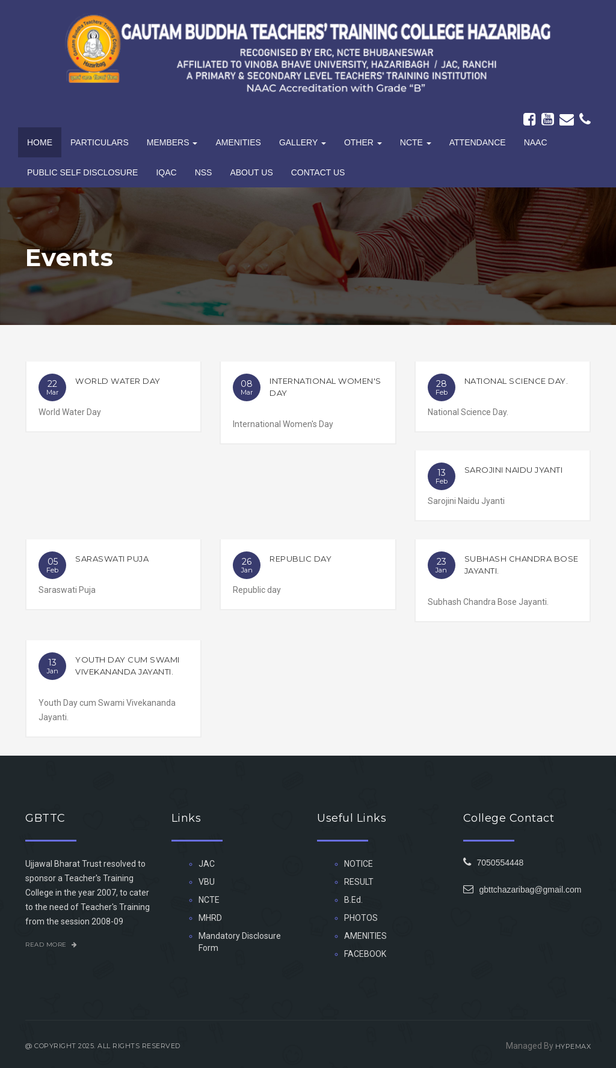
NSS (203, 172)
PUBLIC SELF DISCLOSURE (82, 172)
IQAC (166, 172)
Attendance (477, 142)
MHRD (210, 918)
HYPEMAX (573, 1046)
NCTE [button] (415, 142)
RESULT (359, 882)
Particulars (99, 142)
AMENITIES (365, 936)
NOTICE (358, 864)
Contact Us (318, 172)
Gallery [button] (302, 142)
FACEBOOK (365, 954)
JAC (207, 864)
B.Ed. (353, 900)
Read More (51, 944)
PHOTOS (361, 918)
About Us (251, 172)
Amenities (237, 142)
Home (39, 142)
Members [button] (172, 142)
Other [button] (363, 142)
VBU (207, 882)
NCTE (209, 900)
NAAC (535, 142)
